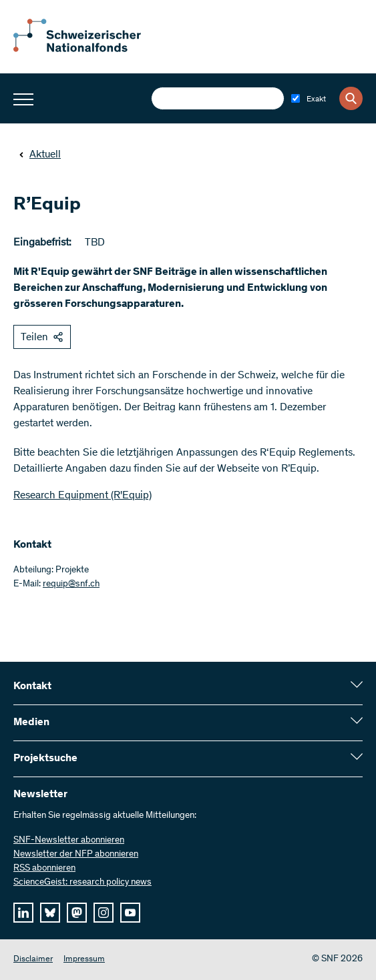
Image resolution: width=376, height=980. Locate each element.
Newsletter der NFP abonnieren (75, 854)
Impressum (84, 959)
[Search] (351, 98)
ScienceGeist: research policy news (82, 882)
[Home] (86, 49)
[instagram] (103, 913)
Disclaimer (33, 959)
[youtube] (130, 913)
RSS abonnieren (44, 868)
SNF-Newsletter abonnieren (68, 840)
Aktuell (40, 154)
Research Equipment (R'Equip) (82, 495)
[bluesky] (50, 913)
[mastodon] (77, 913)
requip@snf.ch (71, 584)
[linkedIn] (23, 913)
